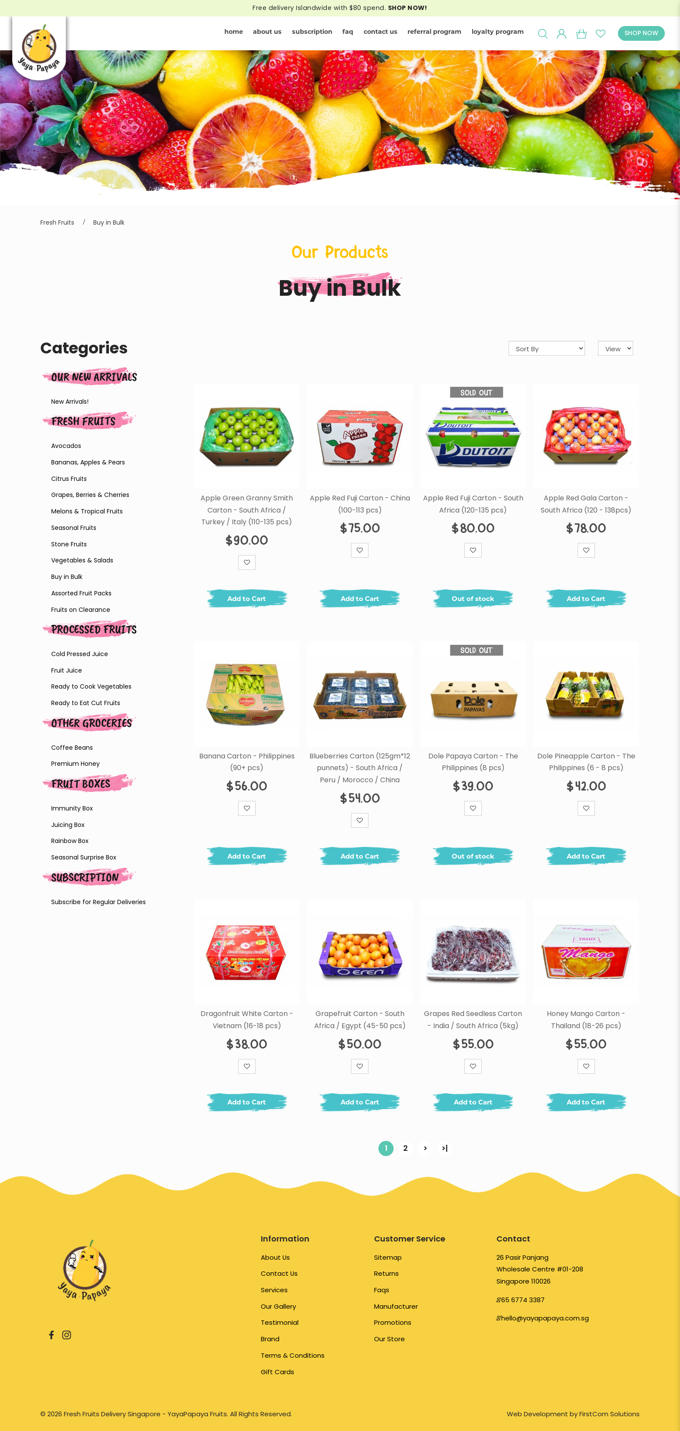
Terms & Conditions (293, 1355)
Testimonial (280, 1322)
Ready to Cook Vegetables (91, 686)
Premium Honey (75, 763)
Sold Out (476, 392)
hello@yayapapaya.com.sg (545, 1318)
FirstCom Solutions (609, 1413)
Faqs (381, 1289)
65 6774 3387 (523, 1299)
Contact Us (279, 1273)
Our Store (389, 1338)
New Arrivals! (70, 401)
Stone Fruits (69, 544)
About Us (275, 1257)
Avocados (66, 445)
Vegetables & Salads (82, 560)
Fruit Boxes (80, 783)
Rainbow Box (70, 840)
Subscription (84, 877)
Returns (386, 1273)
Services (274, 1289)
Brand (270, 1338)
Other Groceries (91, 722)
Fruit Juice (66, 670)
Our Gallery (278, 1306)
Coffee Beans (72, 747)
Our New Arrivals (94, 376)
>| (444, 1148)
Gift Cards (277, 1371)
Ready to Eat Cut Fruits (85, 703)
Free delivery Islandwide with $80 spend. (340, 7)
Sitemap (388, 1257)
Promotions (392, 1322)
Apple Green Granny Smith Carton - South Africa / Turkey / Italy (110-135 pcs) (246, 510)
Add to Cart (246, 599)
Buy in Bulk (109, 222)
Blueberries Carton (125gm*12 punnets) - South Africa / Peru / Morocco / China (359, 768)
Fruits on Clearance (80, 609)
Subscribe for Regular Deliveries (98, 902)
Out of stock (473, 599)
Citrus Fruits (69, 478)
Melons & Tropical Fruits (87, 511)
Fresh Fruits (57, 222)
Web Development (537, 1413)
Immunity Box (72, 808)
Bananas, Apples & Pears (88, 462)
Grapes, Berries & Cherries (90, 494)
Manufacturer (396, 1306)
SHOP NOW (641, 33)
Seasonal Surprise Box (83, 857)
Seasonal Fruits (73, 527)
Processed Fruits (94, 629)
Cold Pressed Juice (79, 654)
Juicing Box (68, 824)
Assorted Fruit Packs (81, 593)
